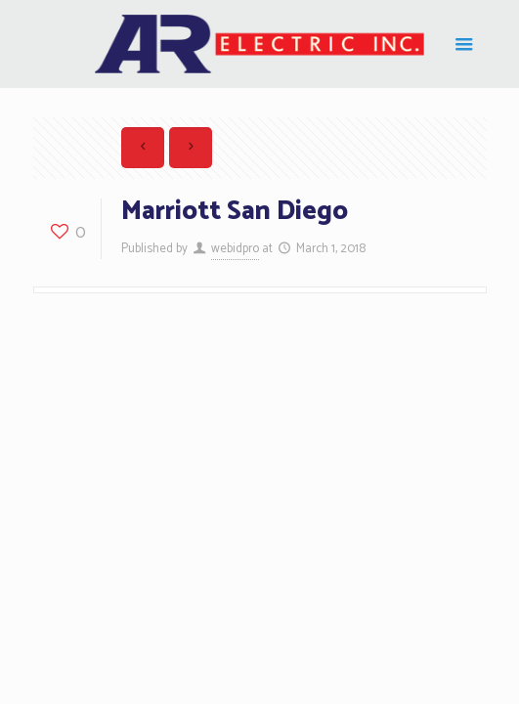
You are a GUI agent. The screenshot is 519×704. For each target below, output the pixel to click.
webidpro (235, 249)
